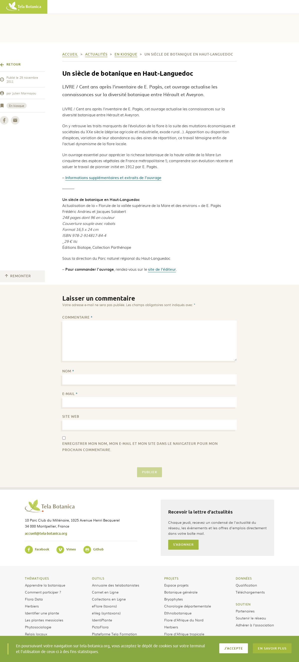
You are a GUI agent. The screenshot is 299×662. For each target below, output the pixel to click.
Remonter (18, 276)
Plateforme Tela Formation (114, 633)
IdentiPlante (102, 619)
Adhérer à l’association (255, 624)
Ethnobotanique (178, 612)
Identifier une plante (42, 612)
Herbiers (32, 605)
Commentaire (77, 317)
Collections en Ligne (109, 598)
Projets (171, 578)
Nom (68, 371)
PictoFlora (100, 626)
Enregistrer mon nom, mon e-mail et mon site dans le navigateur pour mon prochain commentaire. (140, 447)
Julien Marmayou (24, 93)
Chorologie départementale (187, 605)
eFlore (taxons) (104, 605)
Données (244, 578)
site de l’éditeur (162, 269)
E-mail (70, 394)
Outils (98, 578)
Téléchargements (250, 592)
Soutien (243, 604)
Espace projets (176, 585)
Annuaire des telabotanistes (115, 585)
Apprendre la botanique (45, 585)
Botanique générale (181, 592)
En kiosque (16, 105)
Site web (70, 416)
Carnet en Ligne (105, 592)
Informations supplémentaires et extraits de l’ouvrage (113, 177)
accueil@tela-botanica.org (46, 533)
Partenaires (245, 610)
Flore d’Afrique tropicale (184, 633)
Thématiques (37, 578)
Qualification (246, 585)
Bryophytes (173, 598)
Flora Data (34, 598)
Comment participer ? (43, 592)
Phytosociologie (38, 626)
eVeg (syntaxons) (106, 612)
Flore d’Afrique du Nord (184, 619)
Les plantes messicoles (44, 619)
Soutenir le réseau (251, 617)
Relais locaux (36, 633)
